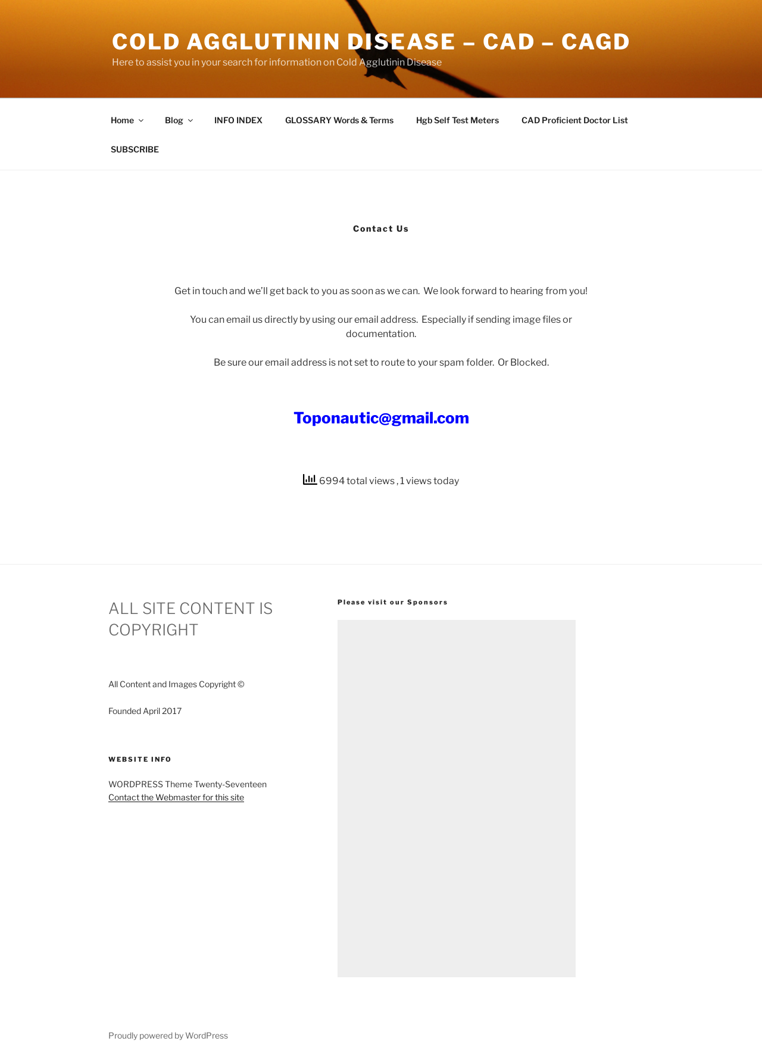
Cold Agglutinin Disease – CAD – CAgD (371, 42)
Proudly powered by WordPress (168, 1035)
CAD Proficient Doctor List (574, 120)
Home (128, 120)
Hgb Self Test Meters (457, 120)
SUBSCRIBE (135, 149)
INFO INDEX (238, 120)
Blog (180, 120)
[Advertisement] (457, 798)
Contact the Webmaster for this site (176, 797)
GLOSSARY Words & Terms (339, 120)
